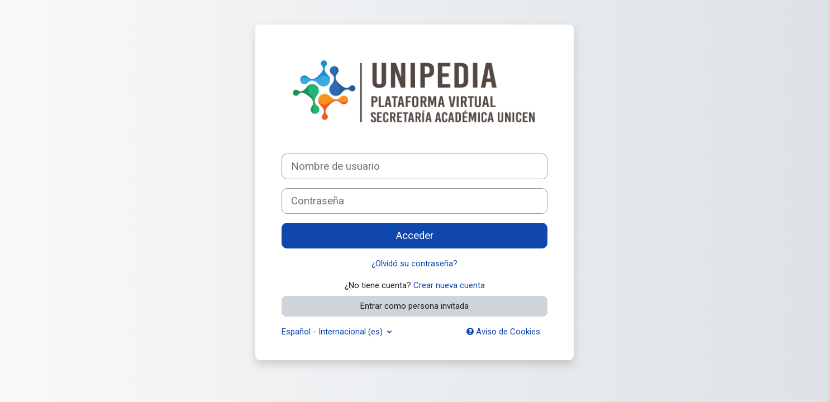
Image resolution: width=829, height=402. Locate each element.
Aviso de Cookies (503, 332)
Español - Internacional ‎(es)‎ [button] (333, 332)
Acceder (414, 235)
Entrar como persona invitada (414, 306)
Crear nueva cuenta (449, 285)
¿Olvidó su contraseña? (414, 264)
